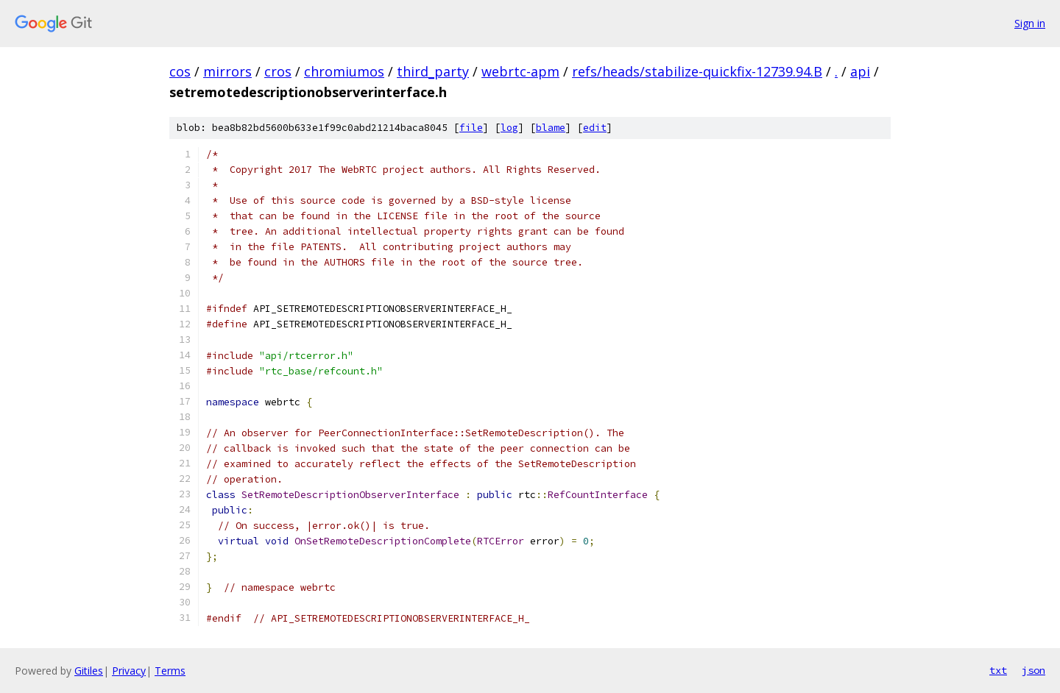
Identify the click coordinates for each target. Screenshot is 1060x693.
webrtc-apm (520, 71)
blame (550, 127)
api (860, 71)
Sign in (1029, 23)
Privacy (129, 671)
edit (595, 127)
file (471, 127)
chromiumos (344, 71)
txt (998, 670)
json (1033, 670)
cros (278, 71)
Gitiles (88, 671)
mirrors (227, 71)
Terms (170, 671)
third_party (433, 71)
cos (180, 71)
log (509, 127)
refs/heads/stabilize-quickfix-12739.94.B (697, 71)
